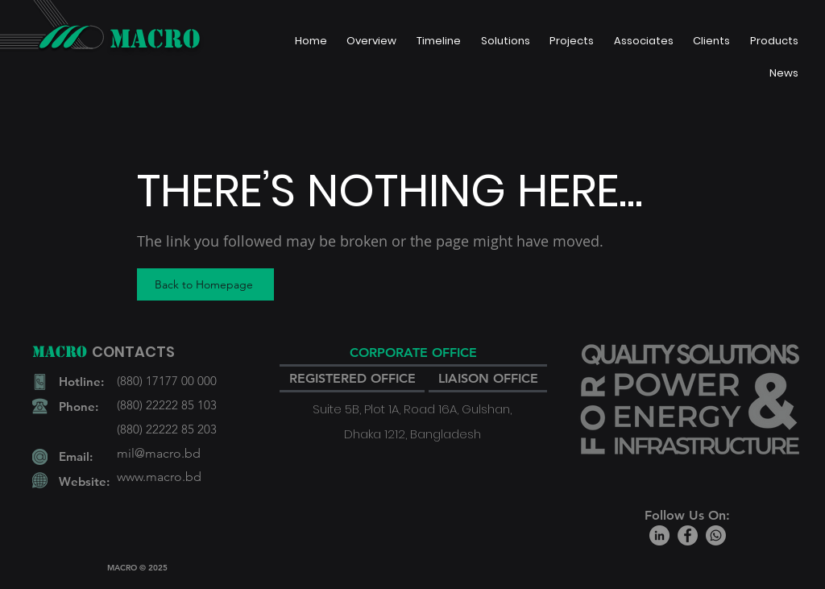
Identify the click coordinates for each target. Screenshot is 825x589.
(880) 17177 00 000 (167, 380)
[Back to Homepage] (205, 284)
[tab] (413, 354)
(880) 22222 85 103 (167, 405)
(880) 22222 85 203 (167, 429)
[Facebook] (688, 535)
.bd (191, 476)
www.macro (149, 476)
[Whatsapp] (716, 535)
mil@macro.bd (159, 453)
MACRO (155, 39)
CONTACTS (133, 352)
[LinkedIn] (659, 535)
